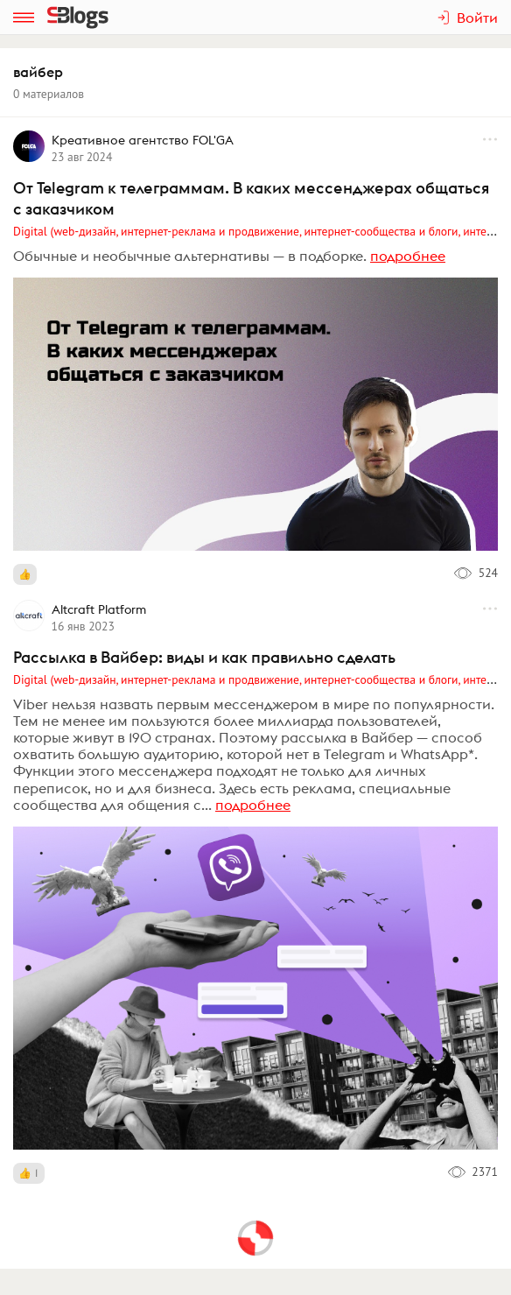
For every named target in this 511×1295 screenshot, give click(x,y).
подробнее (407, 255)
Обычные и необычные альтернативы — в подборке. (190, 255)
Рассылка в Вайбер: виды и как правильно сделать (204, 657)
